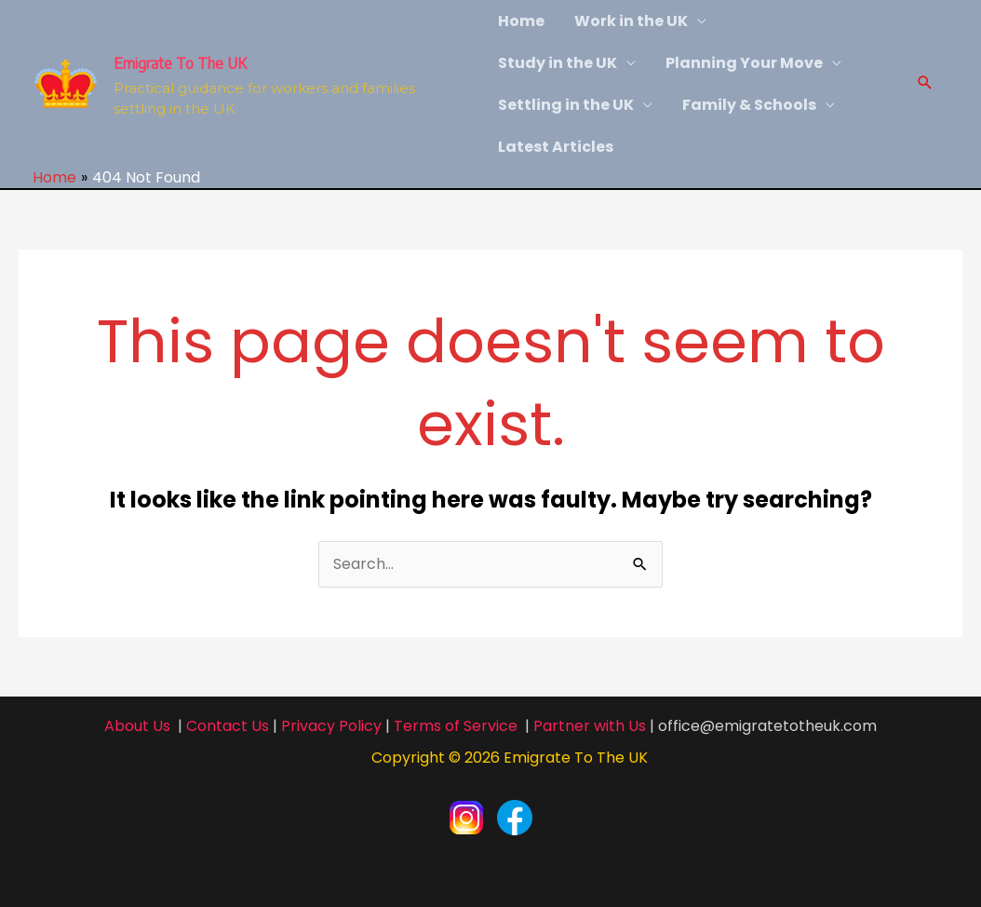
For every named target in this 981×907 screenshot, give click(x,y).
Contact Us (227, 726)
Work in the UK (631, 21)
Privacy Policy (331, 726)
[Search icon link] (925, 84)
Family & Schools (749, 104)
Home (521, 21)
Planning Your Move (744, 63)
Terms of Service (455, 726)
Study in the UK (557, 63)
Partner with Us (589, 726)
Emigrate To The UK (180, 63)
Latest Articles (555, 146)
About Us (137, 726)
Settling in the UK (566, 104)
